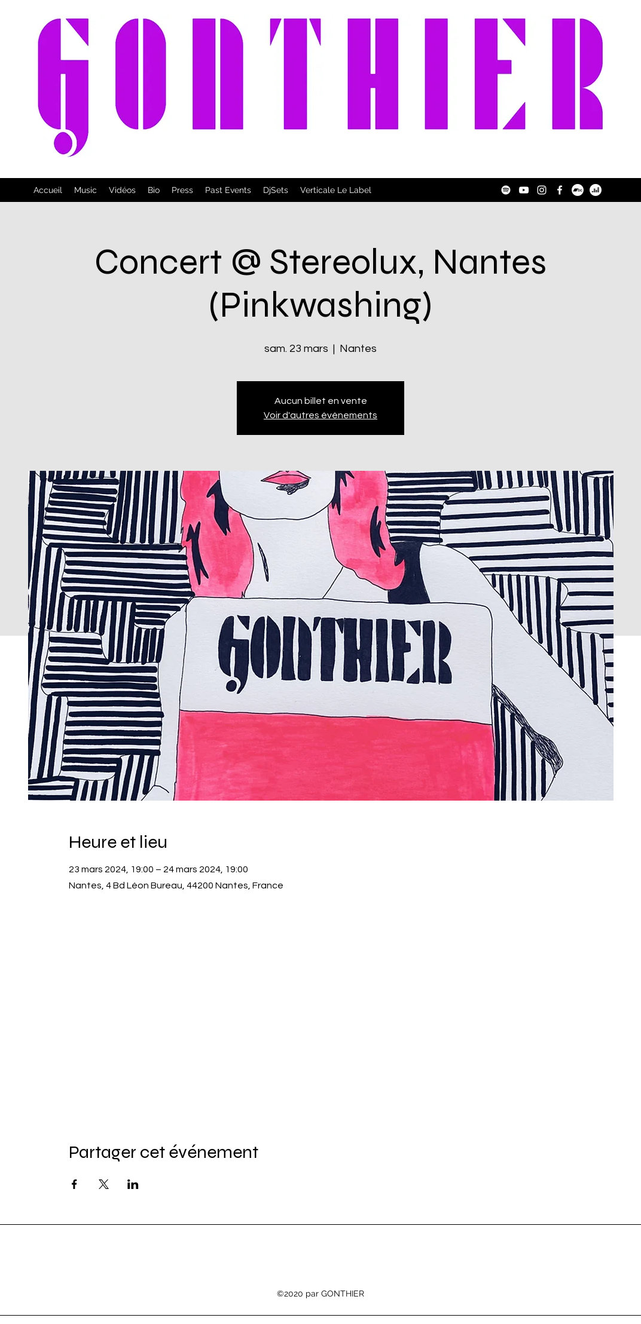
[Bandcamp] (578, 190)
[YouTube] (524, 190)
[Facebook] (560, 190)
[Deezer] (596, 190)
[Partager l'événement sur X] (103, 1184)
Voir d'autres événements (320, 415)
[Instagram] (542, 190)
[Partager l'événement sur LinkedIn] (133, 1184)
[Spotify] (506, 190)
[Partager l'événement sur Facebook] (74, 1184)
